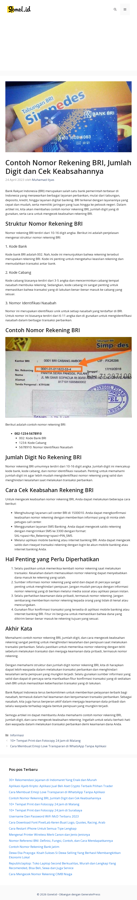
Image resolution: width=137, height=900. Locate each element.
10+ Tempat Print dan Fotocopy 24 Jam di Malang (45, 740)
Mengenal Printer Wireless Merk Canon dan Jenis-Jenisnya (49, 834)
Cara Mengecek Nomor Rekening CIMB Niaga (40, 874)
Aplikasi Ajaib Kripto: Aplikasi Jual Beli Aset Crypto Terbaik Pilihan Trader (61, 786)
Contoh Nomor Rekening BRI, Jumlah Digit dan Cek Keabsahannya (55, 798)
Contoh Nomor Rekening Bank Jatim (34, 847)
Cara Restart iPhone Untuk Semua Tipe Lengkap (43, 828)
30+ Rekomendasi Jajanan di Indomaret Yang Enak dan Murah (53, 780)
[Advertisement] (68, 46)
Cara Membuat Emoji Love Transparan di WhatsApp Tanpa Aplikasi (58, 746)
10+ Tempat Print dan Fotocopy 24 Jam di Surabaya (45, 810)
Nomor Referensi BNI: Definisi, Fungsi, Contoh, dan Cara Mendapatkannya (61, 841)
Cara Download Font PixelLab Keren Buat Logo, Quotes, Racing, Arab (57, 822)
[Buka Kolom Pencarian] (115, 9)
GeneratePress (90, 894)
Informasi (17, 735)
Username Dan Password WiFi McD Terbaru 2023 (44, 816)
